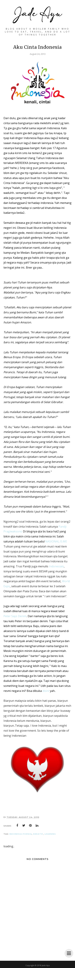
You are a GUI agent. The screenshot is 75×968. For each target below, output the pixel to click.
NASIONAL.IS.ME (56, 541)
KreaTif (38, 834)
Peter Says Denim (14, 616)
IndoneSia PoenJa (20, 834)
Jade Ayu (46, 965)
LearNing (50, 834)
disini (45, 691)
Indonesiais (56, 566)
